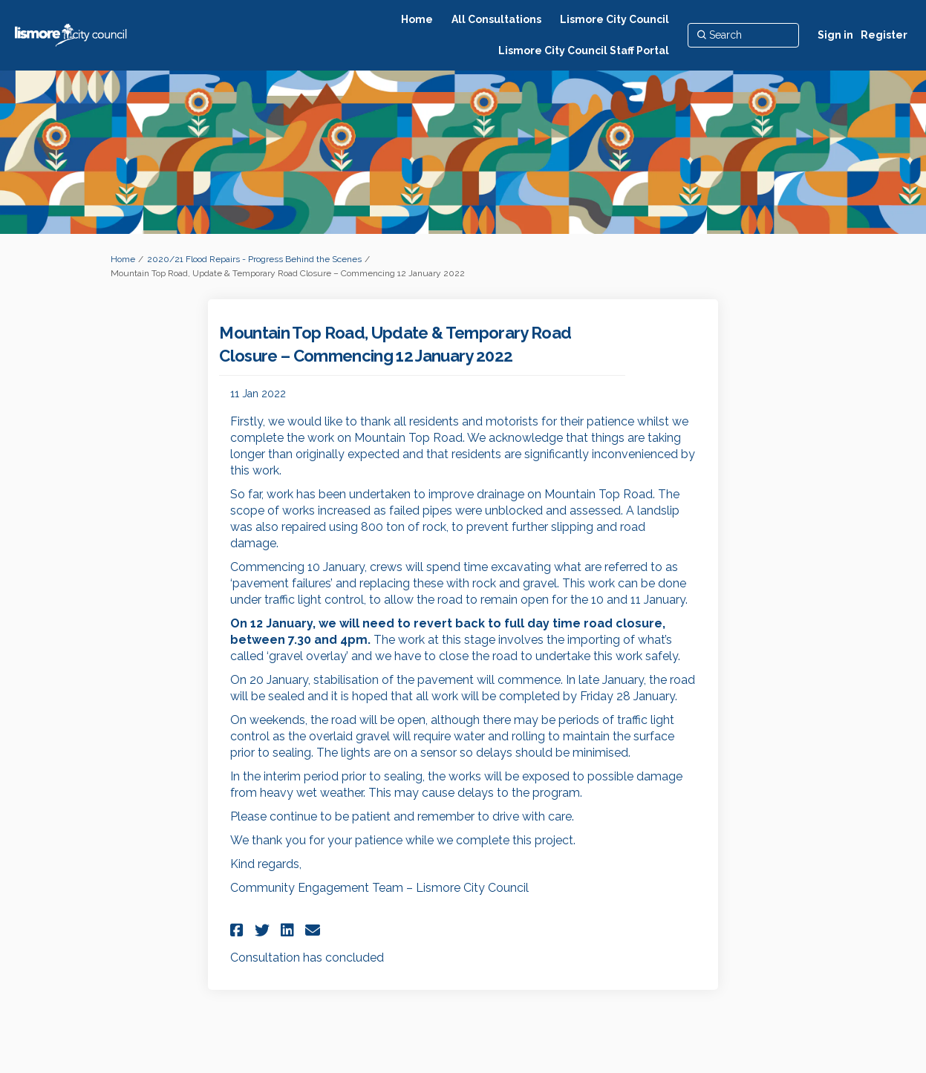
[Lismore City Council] (614, 19)
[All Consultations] (496, 19)
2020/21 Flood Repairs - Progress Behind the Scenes (254, 259)
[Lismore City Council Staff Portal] (584, 50)
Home (123, 259)
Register (884, 35)
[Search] (743, 35)
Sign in (835, 35)
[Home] (417, 19)
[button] (238, 930)
